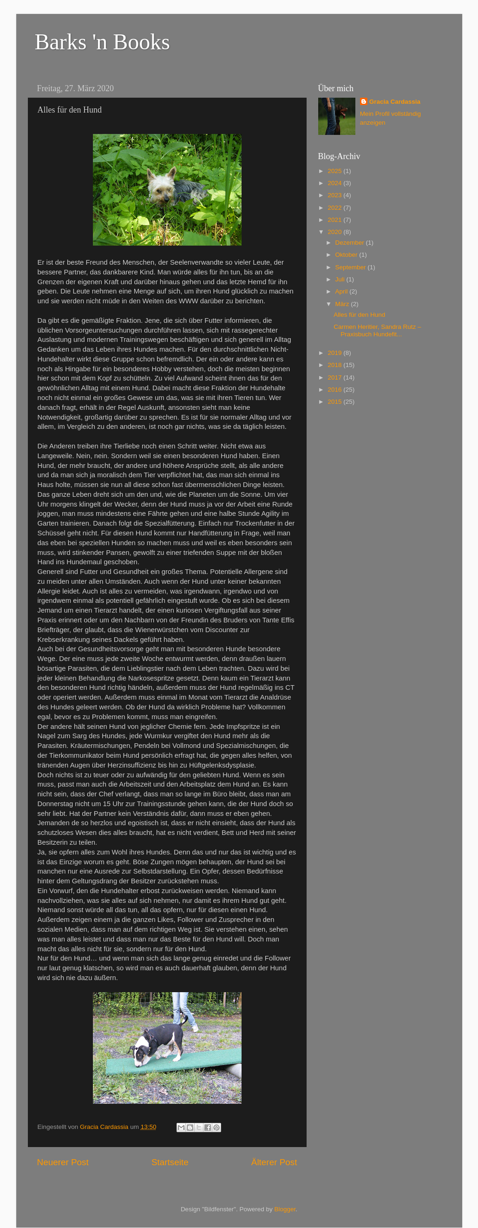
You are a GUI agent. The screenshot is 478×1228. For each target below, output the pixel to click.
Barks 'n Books (102, 41)
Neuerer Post (63, 1162)
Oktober (347, 254)
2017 (335, 377)
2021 (335, 219)
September (351, 267)
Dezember (350, 242)
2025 (335, 170)
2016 (335, 389)
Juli (341, 279)
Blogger (285, 1209)
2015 (335, 401)
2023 (335, 195)
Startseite (170, 1162)
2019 (335, 352)
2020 (335, 231)
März (343, 303)
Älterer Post (274, 1162)
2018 (335, 364)
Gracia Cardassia (394, 101)
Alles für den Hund (359, 314)
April (342, 291)
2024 (335, 183)
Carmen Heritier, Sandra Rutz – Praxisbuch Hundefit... (377, 330)
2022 (335, 207)
